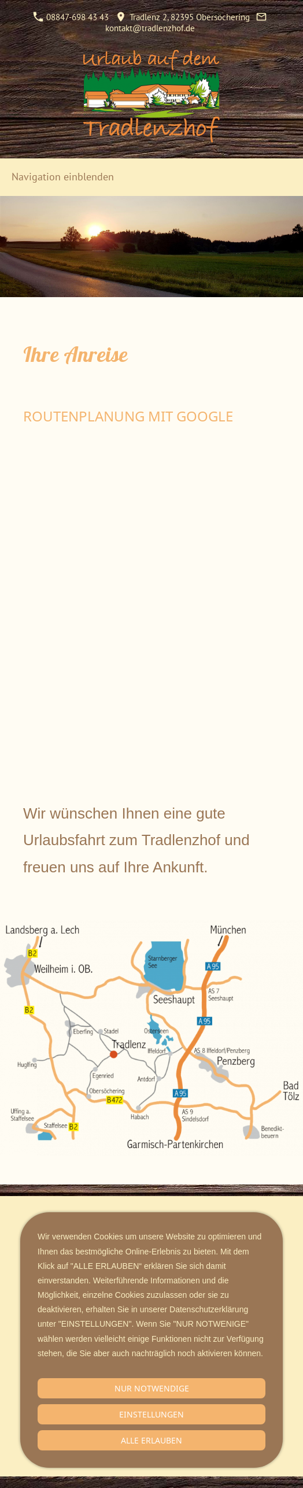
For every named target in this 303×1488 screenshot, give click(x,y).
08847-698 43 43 (71, 17)
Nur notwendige (151, 1388)
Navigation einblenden (63, 176)
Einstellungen (151, 1414)
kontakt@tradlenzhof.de (150, 28)
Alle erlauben (151, 1440)
